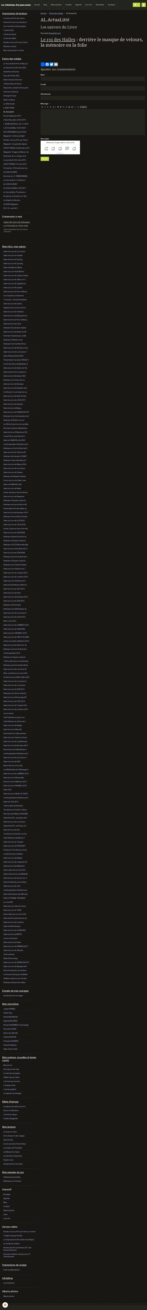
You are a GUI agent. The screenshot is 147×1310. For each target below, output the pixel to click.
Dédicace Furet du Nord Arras (14, 344)
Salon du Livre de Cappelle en (14, 284)
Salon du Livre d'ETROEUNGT (14, 846)
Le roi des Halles (58, 39)
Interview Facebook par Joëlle (14, 336)
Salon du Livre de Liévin (12, 324)
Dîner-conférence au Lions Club (15, 673)
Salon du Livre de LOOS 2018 (14, 525)
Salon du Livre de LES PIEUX (14, 521)
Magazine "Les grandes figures (15, 144)
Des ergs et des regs (11, 1069)
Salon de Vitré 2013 (10, 802)
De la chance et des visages (13, 1136)
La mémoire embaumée (12, 1156)
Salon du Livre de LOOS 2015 (14, 617)
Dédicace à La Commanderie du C (16, 416)
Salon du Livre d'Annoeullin (13, 778)
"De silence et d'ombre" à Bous (15, 810)
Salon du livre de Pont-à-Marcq (15, 292)
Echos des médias (56, 13)
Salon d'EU (7, 790)
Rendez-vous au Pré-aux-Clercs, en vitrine (19, 1232)
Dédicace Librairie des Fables (14, 982)
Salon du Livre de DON (11, 762)
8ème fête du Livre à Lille (13, 766)
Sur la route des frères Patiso (14, 1144)
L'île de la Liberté (9, 34)
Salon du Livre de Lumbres (13, 922)
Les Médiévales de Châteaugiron (15, 770)
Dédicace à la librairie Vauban (14, 476)
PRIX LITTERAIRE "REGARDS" (14, 898)
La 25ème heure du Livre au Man (15, 424)
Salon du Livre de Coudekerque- (15, 741)
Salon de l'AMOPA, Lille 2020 (14, 440)
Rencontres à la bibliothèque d (15, 749)
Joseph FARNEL (9, 1009)
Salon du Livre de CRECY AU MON (16, 637)
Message (44, 104)
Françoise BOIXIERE (10, 1041)
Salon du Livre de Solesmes (17, 222)
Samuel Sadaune (10, 1045)
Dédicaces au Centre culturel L (15, 693)
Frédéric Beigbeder (10, 1119)
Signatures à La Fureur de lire (14, 308)
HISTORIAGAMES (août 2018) (14, 132)
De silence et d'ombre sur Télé (14, 196)
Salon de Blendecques (11, 926)
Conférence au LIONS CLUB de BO (16, 677)
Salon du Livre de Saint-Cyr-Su (15, 645)
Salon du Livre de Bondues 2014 (15, 745)
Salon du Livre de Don (11, 830)
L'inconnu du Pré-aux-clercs (14, 18)
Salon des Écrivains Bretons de (15, 918)
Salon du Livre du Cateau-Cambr (15, 276)
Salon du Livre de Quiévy (12, 304)
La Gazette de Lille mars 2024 (14, 68)
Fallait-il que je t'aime (11, 1077)
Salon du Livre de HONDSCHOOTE (16, 412)
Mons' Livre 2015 (9, 621)
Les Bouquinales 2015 (11, 653)
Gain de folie (8, 1140)
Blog (45, 5)
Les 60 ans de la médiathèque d (15, 364)
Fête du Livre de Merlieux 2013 (15, 782)
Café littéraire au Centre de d (14, 721)
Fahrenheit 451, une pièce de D (15, 818)
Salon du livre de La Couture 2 (14, 372)
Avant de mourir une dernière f (15, 22)
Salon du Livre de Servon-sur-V (15, 878)
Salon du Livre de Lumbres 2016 (15, 577)
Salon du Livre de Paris (12, 593)
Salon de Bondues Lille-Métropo (15, 894)
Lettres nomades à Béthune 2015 (16, 641)
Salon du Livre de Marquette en (15, 316)
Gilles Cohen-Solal (10, 1049)
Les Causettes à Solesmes (13, 296)
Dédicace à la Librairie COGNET (15, 456)
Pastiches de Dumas (11, 72)
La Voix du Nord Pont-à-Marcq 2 (15, 64)
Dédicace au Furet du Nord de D (15, 448)
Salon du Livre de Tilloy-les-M (14, 452)
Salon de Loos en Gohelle (13, 255)
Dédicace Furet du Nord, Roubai (15, 517)
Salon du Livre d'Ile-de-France (14, 906)
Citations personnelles (11, 1177)
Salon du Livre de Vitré (11, 886)
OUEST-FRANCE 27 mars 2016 (15, 164)
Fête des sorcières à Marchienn (15, 428)
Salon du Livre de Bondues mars (15, 348)
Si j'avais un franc (10, 1132)
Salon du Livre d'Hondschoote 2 (15, 549)
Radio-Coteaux (9, 100)
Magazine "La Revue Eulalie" (14, 136)
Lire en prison (8, 713)
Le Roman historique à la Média (15, 974)
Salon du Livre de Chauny (13, 472)
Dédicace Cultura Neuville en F (14, 460)
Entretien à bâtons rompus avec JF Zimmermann (16, 1255)
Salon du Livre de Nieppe (12, 725)
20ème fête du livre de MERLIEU (15, 874)
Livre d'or (88, 5)
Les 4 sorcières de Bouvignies (14, 26)
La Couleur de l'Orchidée (12, 1148)
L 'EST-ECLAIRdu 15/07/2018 (14, 128)
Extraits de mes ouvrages (13, 996)
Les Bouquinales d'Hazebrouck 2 (15, 444)
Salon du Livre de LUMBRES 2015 (16, 625)
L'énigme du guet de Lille (12, 1236)
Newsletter (100, 5)
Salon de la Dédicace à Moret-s (15, 585)
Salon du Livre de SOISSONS (14, 533)
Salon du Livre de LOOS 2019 (14, 400)
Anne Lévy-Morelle (10, 1033)
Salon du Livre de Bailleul (12, 858)
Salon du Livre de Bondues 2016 (15, 597)
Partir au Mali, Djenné (11, 1270)
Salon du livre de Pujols (12, 942)
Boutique (111, 5)
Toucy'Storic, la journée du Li (14, 436)
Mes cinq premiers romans (13, 50)
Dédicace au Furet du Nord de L (15, 649)
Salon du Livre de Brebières (13, 272)
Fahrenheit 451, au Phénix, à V (14, 826)
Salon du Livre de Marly (12, 488)
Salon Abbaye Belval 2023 (13, 356)
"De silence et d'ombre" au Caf (15, 834)
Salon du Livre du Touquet (13, 842)
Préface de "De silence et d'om (15, 850)
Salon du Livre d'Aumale (12, 729)
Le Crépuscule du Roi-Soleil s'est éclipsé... (19, 1240)
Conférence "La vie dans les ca (15, 392)
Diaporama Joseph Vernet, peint (15, 88)
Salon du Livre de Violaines (13, 312)
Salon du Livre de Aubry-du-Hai (15, 368)
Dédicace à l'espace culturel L (14, 657)
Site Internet (45, 94)
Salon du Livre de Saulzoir (13, 404)
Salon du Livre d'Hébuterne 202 (15, 432)
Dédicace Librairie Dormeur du (14, 537)
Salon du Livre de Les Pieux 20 (14, 669)
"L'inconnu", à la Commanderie (15, 300)
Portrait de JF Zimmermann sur (15, 168)
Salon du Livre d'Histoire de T (14, 569)
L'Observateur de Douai (12, 84)
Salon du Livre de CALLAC (13, 950)
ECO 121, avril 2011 (10, 208)
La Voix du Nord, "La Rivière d (14, 180)
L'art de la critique (10, 1115)
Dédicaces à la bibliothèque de (15, 609)
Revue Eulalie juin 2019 (12, 116)
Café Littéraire (9, 954)
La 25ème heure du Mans (13, 854)
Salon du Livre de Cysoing (13, 263)
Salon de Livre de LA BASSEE (14, 930)
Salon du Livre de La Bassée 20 (15, 862)
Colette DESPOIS (9, 1037)
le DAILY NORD (8, 108)
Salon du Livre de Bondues (13, 384)
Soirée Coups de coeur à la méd (15, 529)
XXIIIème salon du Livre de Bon (15, 978)
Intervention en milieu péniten (14, 733)
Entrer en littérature (11, 1110)
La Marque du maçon (11, 1152)
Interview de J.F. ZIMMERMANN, (15, 176)
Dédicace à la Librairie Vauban (14, 328)
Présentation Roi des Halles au (15, 508)
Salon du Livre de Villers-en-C (14, 280)
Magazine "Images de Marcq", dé (16, 152)
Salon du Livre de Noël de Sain (14, 396)
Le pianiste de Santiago (12, 1093)
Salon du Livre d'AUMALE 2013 (15, 786)
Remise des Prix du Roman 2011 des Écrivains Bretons (17, 1249)
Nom (42, 75)
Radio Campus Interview (12, 80)
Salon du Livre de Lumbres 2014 (15, 709)
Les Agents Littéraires (11, 200)
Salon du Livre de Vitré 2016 (14, 589)
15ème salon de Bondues (13, 806)
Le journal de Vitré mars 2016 (14, 160)
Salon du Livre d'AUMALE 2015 (15, 633)
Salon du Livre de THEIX (12, 910)
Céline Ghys (7, 1013)
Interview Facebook (10, 92)
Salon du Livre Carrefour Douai (15, 737)
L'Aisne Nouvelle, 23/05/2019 (14, 120)
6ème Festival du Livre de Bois (14, 970)
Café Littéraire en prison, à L (14, 717)
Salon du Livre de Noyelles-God (15, 388)
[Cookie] (5, 1305)
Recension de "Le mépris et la (14, 156)
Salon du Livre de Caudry (12, 288)
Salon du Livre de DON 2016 (13, 601)
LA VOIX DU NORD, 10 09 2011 (14, 188)
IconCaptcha (60, 153)
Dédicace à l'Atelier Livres (13, 340)
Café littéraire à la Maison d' (14, 838)
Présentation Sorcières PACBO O (16, 360)
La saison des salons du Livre (14, 1106)
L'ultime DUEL (8, 30)
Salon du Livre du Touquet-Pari (15, 705)
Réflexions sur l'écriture (12, 1181)
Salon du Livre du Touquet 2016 (15, 573)
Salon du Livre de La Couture (14, 251)
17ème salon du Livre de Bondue (15, 661)
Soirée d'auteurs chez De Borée (15, 492)
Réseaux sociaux (9, 46)
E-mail (43, 84)
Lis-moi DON (8, 902)
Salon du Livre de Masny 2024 (14, 464)
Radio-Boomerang (10, 958)
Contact (68, 5)
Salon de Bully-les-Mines (12, 267)
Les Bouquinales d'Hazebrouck (15, 890)
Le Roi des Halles (9, 38)
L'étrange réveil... (9, 1085)
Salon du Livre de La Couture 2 (15, 352)
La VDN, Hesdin (9, 104)
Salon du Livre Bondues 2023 (14, 376)
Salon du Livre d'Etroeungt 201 (15, 697)
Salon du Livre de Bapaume (13, 496)
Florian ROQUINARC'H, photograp (16, 1025)
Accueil (37, 5)
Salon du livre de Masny (12, 408)
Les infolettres (9, 1283)
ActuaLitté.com (55, 33)
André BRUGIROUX (10, 1017)
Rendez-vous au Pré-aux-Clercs (15, 42)
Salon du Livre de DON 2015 (13, 689)
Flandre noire (8, 1160)
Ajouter (45, 159)
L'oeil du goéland (9, 1089)
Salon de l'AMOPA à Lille (12, 484)
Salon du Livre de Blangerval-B (15, 966)
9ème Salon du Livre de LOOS (14, 914)
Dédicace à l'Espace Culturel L (14, 500)
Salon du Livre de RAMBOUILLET (15, 946)
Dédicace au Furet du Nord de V (15, 557)
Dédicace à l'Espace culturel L (14, 561)
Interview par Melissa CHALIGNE (15, 814)
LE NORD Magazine (10, 204)
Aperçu (83, 107)
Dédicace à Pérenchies (12, 605)
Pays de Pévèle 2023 (11, 76)
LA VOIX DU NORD (10, 172)
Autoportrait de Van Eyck (13, 1164)
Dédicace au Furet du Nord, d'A (15, 504)
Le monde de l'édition (11, 1244)
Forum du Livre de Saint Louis (14, 480)
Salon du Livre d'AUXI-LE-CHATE (15, 794)
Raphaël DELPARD (10, 1021)
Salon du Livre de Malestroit (14, 866)
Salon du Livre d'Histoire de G (14, 581)
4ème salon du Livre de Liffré (14, 870)
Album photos (56, 5)
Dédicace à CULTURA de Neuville (15, 545)
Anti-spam (45, 139)
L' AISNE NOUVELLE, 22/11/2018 (15, 124)
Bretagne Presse (9, 96)
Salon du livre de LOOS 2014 (14, 701)
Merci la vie (7, 1065)
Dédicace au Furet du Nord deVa (15, 665)
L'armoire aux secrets (11, 1081)
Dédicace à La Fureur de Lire (14, 380)
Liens (5, 1214)
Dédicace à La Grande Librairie (14, 565)
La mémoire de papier (11, 1073)
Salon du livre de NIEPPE (12, 934)
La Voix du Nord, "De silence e (14, 192)
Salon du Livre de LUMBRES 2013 (16, 774)
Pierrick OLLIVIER (9, 1029)
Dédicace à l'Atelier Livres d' (13, 420)
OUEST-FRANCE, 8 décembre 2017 (16, 148)
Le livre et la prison (10, 938)
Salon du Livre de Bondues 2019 (15, 513)
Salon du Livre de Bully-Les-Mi (14, 332)
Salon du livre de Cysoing (12, 259)
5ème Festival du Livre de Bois (14, 882)
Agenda (78, 5)
